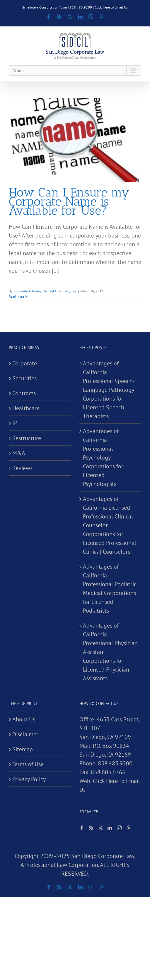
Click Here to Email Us (111, 7)
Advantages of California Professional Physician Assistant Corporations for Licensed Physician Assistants (110, 652)
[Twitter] (100, 828)
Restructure (26, 438)
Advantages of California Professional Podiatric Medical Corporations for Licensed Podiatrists (110, 588)
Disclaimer (25, 734)
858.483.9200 (115, 763)
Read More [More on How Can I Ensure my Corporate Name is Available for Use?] (16, 296)
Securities (24, 378)
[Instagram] (119, 828)
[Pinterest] (128, 828)
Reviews (22, 468)
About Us (23, 719)
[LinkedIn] (110, 828)
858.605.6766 (108, 772)
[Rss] (91, 828)
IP (14, 423)
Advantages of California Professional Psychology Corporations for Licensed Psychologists (103, 457)
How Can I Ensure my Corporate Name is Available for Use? (69, 201)
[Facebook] (81, 828)
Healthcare (26, 408)
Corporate (24, 363)
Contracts (24, 393)
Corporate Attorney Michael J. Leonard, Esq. (44, 291)
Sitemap (22, 749)
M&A (18, 453)
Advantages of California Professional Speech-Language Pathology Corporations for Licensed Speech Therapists (109, 390)
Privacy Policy (29, 779)
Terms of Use (28, 764)
